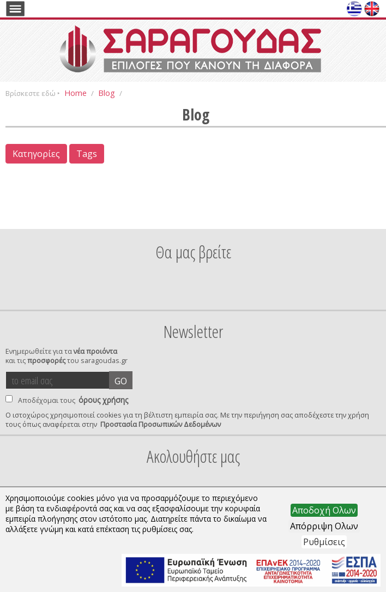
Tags (86, 154)
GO (120, 381)
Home (75, 92)
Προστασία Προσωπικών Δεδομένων (160, 424)
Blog (106, 92)
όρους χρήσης (103, 400)
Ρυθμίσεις (324, 542)
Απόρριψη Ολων (324, 526)
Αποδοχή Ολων (324, 510)
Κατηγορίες (36, 154)
